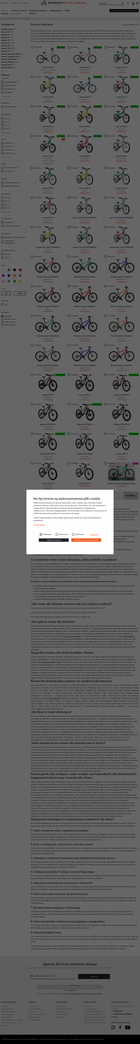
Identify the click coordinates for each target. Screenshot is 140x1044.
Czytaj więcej (39, 525)
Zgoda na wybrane (54, 540)
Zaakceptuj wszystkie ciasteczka (86, 540)
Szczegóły (94, 534)
